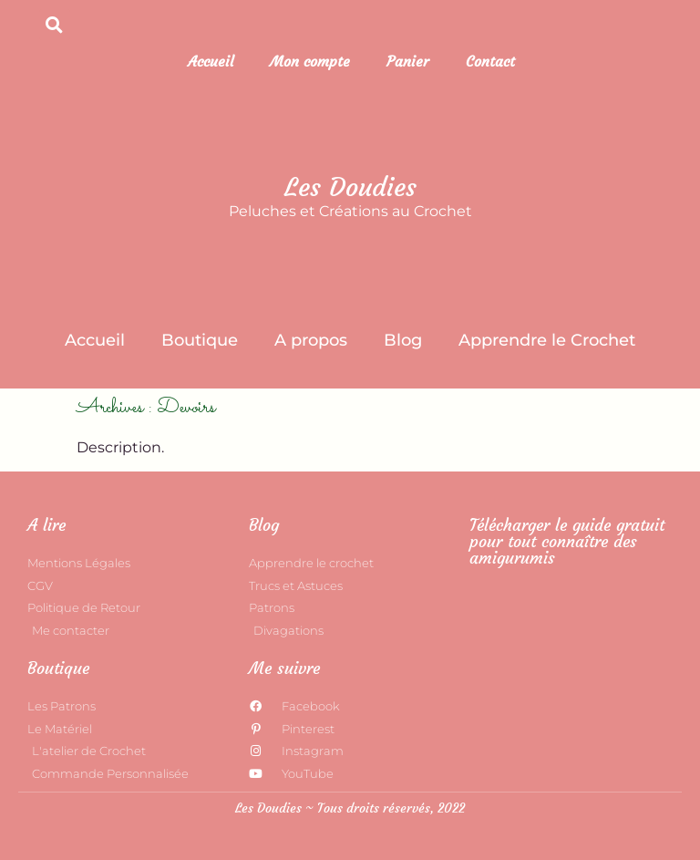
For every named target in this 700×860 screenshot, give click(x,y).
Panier (407, 61)
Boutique (199, 340)
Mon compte (310, 61)
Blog (403, 340)
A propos (310, 340)
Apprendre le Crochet (546, 340)
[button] (54, 24)
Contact (490, 61)
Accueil (210, 61)
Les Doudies (350, 187)
